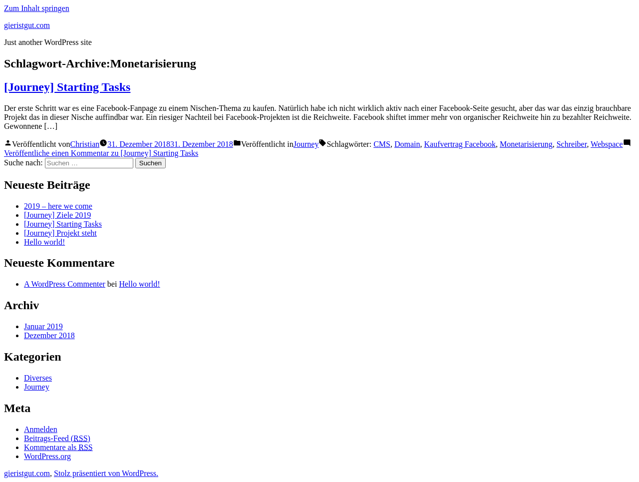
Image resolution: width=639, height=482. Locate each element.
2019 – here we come (58, 206)
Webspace (607, 144)
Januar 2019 (43, 326)
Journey (306, 144)
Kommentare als (58, 447)
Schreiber (572, 144)
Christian (85, 144)
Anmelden (40, 429)
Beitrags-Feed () (57, 438)
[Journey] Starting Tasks (67, 86)
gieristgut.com (27, 25)
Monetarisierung (526, 144)
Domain (407, 144)
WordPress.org (47, 456)
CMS (381, 144)
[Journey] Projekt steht (60, 233)
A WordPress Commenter (64, 284)
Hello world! (44, 242)
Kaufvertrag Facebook (460, 144)
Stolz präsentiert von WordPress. (106, 473)
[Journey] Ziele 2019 (57, 215)
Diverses (38, 378)
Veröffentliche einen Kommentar (101, 153)
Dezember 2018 (49, 335)
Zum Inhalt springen (36, 8)
